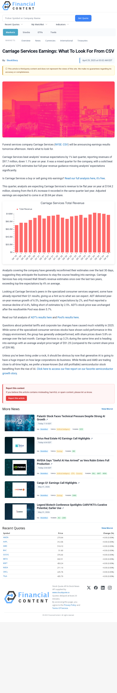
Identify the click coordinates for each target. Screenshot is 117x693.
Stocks (26, 32)
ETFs (40, 32)
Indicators (61, 24)
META (5, 564)
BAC (5, 555)
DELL (96, 476)
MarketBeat (44, 429)
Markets (10, 32)
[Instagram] (110, 602)
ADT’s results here (41, 317)
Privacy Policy (70, 610)
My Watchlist (37, 24)
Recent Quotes (12, 24)
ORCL (5, 577)
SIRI (75, 452)
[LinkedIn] (103, 602)
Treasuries (82, 40)
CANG (76, 499)
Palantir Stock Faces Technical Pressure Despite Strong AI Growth (71, 418)
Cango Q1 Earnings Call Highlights (58, 486)
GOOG (6, 560)
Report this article (16, 398)
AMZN (5, 542)
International (66, 40)
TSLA (5, 581)
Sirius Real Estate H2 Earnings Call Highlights (65, 440)
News (38, 40)
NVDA (108, 476)
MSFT (102, 476)
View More (107, 408)
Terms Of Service (60, 613)
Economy (82, 476)
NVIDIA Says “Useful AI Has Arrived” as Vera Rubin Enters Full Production (73, 464)
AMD (5, 551)
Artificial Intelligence (64, 429)
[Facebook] (96, 602)
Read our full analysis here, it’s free (85, 178)
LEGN (65, 522)
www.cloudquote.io (61, 597)
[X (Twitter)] (89, 602)
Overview (25, 40)
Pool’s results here (68, 317)
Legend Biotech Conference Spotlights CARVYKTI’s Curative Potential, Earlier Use (72, 511)
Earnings (61, 452)
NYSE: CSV (61, 144)
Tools (53, 32)
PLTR (83, 429)
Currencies (50, 40)
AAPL (5, 547)
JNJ (60, 522)
